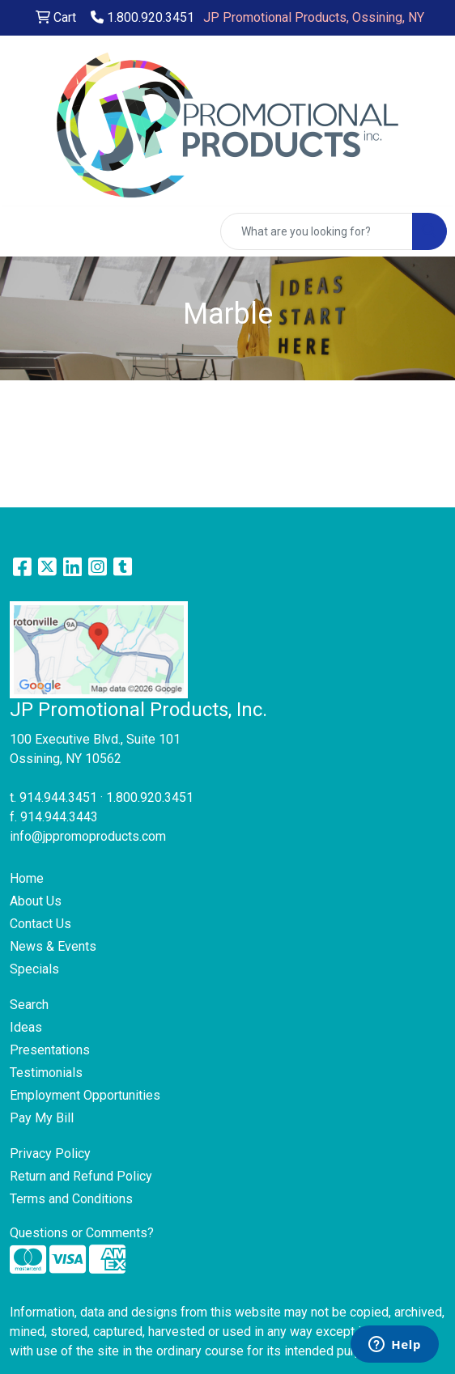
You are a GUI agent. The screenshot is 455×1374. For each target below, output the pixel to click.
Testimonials (46, 1072)
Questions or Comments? (82, 1232)
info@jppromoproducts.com (88, 836)
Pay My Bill (42, 1118)
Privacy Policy (50, 1153)
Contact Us (40, 923)
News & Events (53, 946)
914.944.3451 (58, 797)
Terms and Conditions (71, 1198)
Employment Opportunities (85, 1095)
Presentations (50, 1050)
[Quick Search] (316, 231)
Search (29, 1004)
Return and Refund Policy (81, 1176)
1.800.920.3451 (142, 17)
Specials (34, 969)
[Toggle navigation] (25, 231)
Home (27, 878)
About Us (36, 901)
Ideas (26, 1027)
